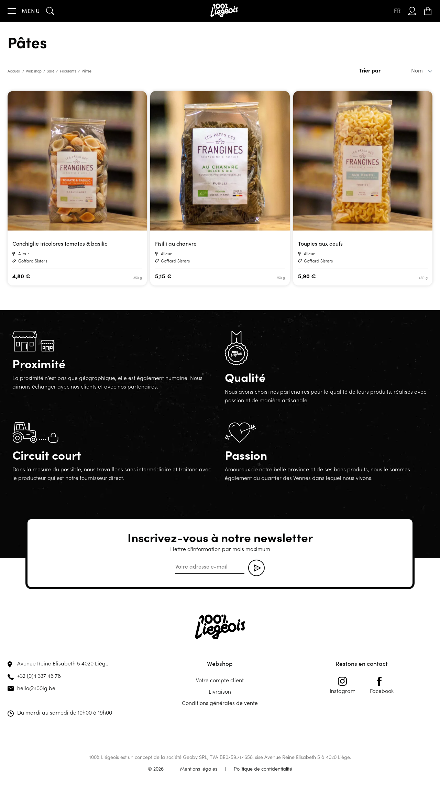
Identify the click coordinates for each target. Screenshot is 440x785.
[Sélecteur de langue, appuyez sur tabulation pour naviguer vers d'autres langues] (397, 11)
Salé (50, 71)
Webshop (34, 71)
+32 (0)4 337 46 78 (39, 675)
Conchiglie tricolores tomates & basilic (59, 243)
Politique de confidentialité (263, 768)
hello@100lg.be (36, 688)
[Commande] (406, 70)
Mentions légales (198, 768)
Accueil (14, 71)
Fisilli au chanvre (176, 243)
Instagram (342, 685)
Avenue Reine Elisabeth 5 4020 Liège (63, 663)
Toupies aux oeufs (320, 243)
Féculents (68, 71)
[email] (209, 567)
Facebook (382, 685)
